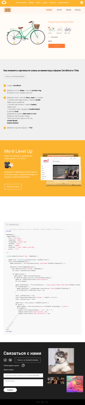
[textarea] (23, 382)
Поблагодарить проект (11, 365)
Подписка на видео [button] (13, 186)
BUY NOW (56, 46)
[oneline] (23, 375)
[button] (14, 75)
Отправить (10, 390)
